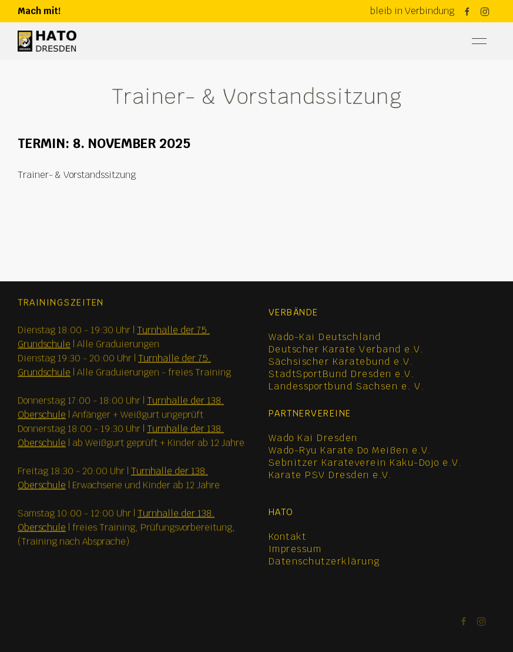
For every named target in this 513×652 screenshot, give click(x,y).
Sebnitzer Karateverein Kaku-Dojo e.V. (365, 462)
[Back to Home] (47, 41)
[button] (479, 41)
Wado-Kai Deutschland (325, 336)
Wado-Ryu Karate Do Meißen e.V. (350, 450)
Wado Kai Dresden (313, 437)
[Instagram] (484, 11)
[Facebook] (467, 11)
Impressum (295, 548)
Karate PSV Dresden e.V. (331, 474)
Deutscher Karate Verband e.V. (346, 349)
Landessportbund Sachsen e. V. (347, 386)
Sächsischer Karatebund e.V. (341, 361)
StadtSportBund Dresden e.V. (342, 373)
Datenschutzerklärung (324, 561)
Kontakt (288, 536)
